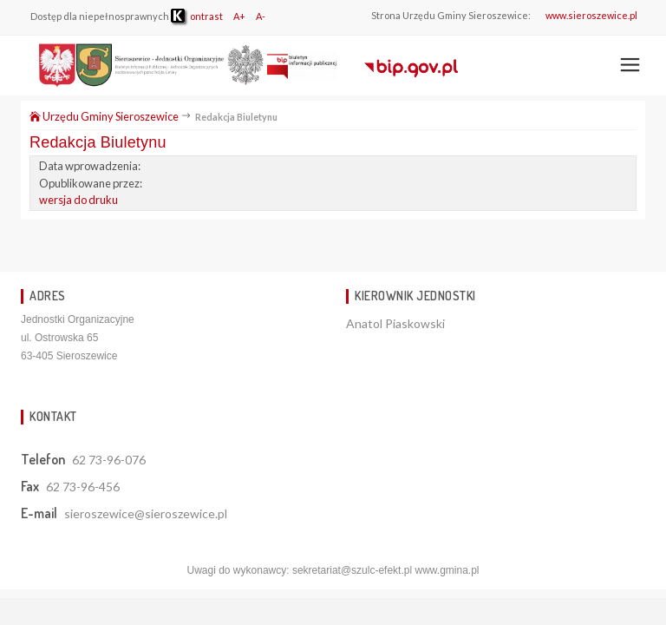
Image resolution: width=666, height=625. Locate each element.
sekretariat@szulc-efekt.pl (352, 570)
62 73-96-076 (109, 459)
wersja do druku (78, 200)
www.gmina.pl (447, 570)
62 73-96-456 (83, 486)
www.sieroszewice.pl (591, 15)
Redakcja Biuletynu (97, 142)
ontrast (197, 16)
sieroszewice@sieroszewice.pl (145, 513)
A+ (239, 16)
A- (260, 16)
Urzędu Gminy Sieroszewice (104, 116)
